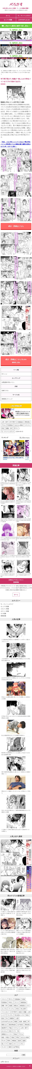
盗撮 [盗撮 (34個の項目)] (24, 1040)
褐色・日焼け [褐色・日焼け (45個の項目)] (5, 1037)
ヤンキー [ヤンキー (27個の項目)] (4, 1047)
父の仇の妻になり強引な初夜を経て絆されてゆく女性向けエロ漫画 (23, 556)
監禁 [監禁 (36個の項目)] (19, 1040)
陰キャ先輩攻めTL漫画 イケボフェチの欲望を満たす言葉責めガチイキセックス (23, 989)
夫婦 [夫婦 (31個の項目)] (10, 1044)
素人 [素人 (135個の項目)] (27, 1015)
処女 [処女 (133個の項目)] (2, 1018)
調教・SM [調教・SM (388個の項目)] (4, 1005)
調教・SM (9, 428)
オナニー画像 (5, 611)
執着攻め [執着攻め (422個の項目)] (23, 1002)
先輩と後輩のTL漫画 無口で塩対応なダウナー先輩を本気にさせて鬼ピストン (8, 989)
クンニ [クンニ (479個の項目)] (17, 1002)
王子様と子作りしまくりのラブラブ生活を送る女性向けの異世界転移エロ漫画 (8, 484)
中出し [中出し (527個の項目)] (11, 1002)
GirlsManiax (25, 438)
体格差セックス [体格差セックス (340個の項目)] (25, 1005)
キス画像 (3, 613)
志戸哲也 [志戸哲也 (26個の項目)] (16, 1047)
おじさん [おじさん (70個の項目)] (4, 1031)
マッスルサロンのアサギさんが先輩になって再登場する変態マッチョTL (23, 575)
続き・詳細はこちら (16, 226)
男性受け (27, 422)
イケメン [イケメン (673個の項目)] (4, 999)
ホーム (8, 15)
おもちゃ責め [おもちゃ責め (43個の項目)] (25, 1037)
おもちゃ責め (19, 425)
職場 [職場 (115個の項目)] (15, 1021)
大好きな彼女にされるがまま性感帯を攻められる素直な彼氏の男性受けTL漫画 (23, 520)
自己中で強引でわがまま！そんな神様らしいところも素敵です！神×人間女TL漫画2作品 (23, 484)
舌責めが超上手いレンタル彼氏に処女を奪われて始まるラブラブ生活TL (8, 557)
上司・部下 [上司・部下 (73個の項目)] (24, 1028)
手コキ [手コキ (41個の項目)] (3, 1040)
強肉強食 (5, 459)
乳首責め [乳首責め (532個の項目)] (4, 1002)
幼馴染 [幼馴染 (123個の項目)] (12, 1018)
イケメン (27, 425)
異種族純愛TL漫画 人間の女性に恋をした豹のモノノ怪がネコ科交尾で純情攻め (8, 951)
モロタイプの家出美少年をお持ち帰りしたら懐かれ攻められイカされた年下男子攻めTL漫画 (8, 539)
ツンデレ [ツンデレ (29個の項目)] (21, 1044)
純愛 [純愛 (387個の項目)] (10, 1005)
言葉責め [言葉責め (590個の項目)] (17, 999)
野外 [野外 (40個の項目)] (8, 1040)
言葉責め (20, 422)
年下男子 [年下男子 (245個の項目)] (14, 1012)
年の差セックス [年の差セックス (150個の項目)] (19, 1015)
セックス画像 (8, 20)
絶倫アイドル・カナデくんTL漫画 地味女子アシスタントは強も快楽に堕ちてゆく (23, 951)
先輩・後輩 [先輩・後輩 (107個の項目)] (22, 1021)
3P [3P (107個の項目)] (28, 1021)
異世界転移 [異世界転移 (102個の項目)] (12, 1025)
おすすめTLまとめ (24, 20)
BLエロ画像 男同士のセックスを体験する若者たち (13, 735)
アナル (3, 425)
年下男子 (13, 422)
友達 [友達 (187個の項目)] (20, 1012)
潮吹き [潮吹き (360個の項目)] (16, 1005)
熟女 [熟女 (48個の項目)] (15, 1034)
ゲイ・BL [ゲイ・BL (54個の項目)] (16, 1031)
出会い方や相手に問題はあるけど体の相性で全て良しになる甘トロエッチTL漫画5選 (8, 520)
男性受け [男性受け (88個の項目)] (27, 1025)
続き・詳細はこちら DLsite (16, 360)
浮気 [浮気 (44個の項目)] (17, 1037)
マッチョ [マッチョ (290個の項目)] (11, 1009)
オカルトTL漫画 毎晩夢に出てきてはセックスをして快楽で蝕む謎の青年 (8, 970)
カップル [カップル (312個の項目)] (4, 1009)
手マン (16, 428)
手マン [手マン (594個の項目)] (11, 999)
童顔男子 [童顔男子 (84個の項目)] (4, 1028)
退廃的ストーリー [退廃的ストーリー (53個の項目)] (6, 1034)
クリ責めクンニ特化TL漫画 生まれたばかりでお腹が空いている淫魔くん (8, 913)
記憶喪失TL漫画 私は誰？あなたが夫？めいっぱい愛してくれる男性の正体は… (23, 913)
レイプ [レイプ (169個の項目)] (3, 1015)
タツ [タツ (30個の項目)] (14, 1044)
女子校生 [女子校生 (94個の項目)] (20, 1025)
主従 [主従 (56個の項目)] (10, 1031)
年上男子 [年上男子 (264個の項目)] (23, 1009)
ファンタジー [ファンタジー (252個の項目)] (5, 1012)
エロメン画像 (5, 609)
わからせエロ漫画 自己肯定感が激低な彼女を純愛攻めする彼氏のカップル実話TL (8, 502)
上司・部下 (4, 422)
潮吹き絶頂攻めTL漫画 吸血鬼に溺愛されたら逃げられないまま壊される (23, 970)
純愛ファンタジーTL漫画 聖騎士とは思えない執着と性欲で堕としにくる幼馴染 (23, 932)
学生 (2, 428)
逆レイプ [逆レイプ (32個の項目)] (4, 1044)
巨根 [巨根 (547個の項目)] (23, 999)
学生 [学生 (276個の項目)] (17, 1009)
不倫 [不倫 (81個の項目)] (10, 1028)
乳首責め (10, 425)
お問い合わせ (5, 1062)
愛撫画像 (3, 616)
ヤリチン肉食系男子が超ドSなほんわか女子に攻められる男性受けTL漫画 (8, 575)
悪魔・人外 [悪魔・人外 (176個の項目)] (27, 1012)
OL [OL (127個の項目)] (7, 1018)
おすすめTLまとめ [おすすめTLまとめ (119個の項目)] (7, 1021)
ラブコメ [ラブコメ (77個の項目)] (16, 1028)
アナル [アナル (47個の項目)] (21, 1034)
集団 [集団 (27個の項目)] (10, 1047)
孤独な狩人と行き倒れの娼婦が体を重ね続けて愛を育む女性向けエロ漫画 (23, 539)
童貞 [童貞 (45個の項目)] (13, 1037)
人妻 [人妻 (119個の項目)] (17, 1018)
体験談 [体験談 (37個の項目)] (14, 1040)
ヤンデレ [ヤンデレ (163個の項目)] (10, 1015)
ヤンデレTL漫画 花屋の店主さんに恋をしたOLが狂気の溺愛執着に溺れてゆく (8, 932)
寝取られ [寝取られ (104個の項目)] (4, 1025)
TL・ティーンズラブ (24, 15)
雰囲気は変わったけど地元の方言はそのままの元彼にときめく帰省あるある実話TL (23, 502)
